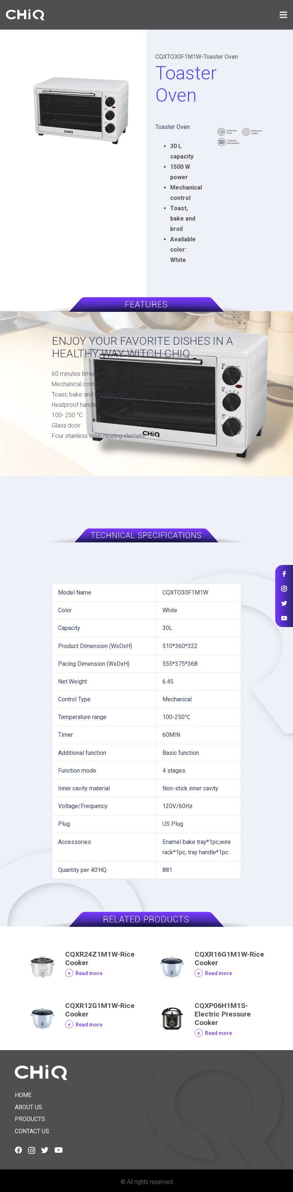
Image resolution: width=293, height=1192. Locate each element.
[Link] (25, 14)
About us (28, 1107)
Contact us (32, 1131)
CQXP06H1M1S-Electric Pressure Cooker (223, 1014)
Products (30, 1119)
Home (23, 1095)
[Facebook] (18, 1150)
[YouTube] (58, 1150)
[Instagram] (31, 1151)
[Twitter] (44, 1150)
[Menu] (283, 15)
